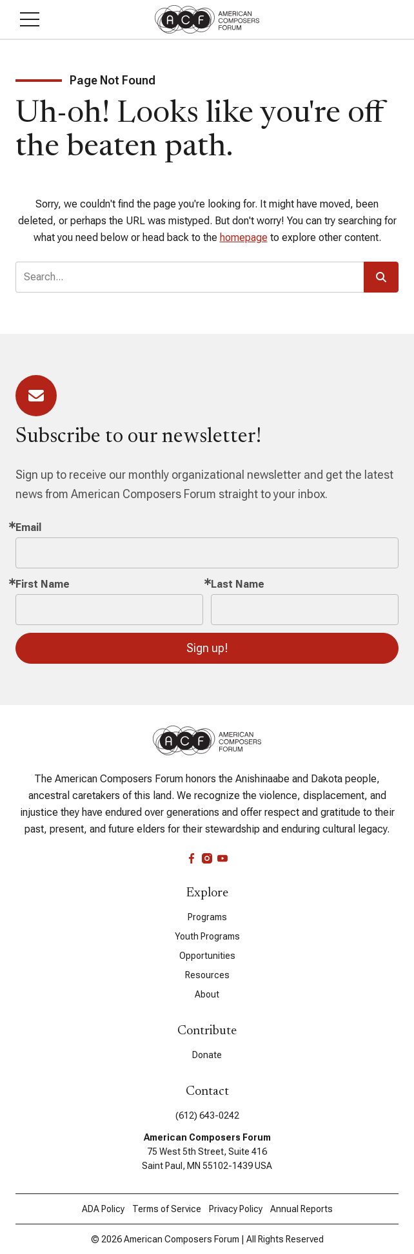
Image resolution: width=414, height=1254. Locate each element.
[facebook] (191, 858)
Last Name (237, 584)
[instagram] (207, 858)
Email (28, 527)
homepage (244, 237)
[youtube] (222, 858)
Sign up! (207, 648)
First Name (42, 584)
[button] (29, 19)
